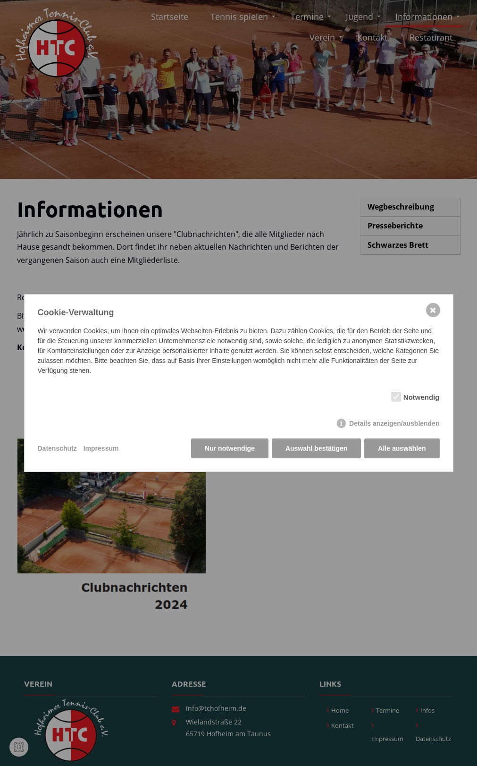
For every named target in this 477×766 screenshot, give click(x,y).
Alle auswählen (402, 448)
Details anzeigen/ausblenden (394, 423)
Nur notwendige (230, 448)
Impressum (101, 448)
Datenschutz (57, 448)
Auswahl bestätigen (316, 448)
